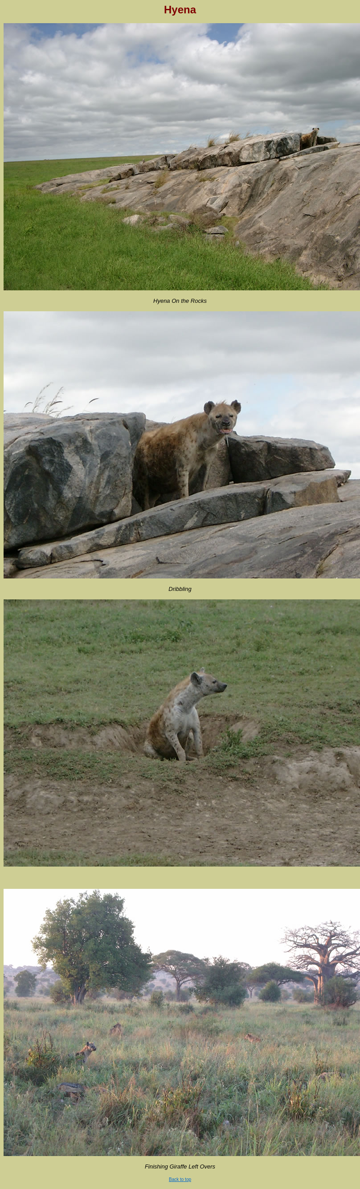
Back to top (180, 1179)
